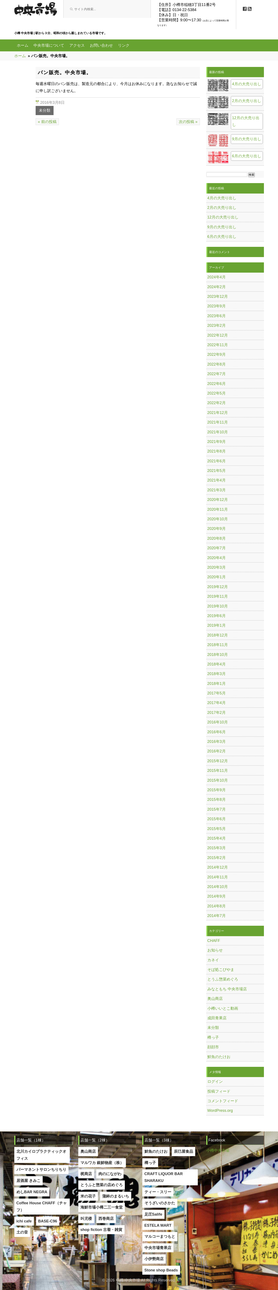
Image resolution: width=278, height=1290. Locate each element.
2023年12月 (217, 296)
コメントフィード (222, 1101)
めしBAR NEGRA (31, 1192)
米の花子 (88, 1196)
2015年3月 (216, 848)
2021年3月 (216, 490)
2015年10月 (217, 780)
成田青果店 (217, 1018)
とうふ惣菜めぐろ (222, 979)
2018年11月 (217, 645)
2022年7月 (216, 374)
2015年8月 (216, 799)
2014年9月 (216, 896)
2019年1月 (216, 625)
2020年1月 (216, 577)
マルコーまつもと (159, 1236)
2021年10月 (217, 432)
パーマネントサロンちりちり (41, 1169)
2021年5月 (216, 471)
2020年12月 (217, 499)
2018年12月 (217, 635)
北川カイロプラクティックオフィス (41, 1154)
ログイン (215, 1081)
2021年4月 (216, 480)
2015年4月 (216, 838)
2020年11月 (217, 509)
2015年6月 (216, 819)
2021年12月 (217, 413)
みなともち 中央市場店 (227, 989)
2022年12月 (217, 335)
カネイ (213, 960)
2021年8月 (216, 451)
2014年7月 (216, 916)
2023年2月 (216, 325)
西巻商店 (106, 1218)
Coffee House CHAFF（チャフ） (41, 1206)
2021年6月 (216, 461)
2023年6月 (216, 316)
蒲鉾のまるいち (115, 1196)
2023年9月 (216, 306)
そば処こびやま (220, 970)
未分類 (44, 110)
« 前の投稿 (47, 122)
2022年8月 (216, 364)
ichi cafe (24, 1221)
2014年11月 (217, 877)
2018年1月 (216, 683)
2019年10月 (217, 606)
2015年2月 (216, 858)
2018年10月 (217, 654)
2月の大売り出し (246, 101)
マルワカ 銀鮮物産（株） (102, 1163)
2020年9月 (216, 528)
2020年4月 (216, 558)
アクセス (77, 45)
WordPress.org (220, 1110)
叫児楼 (86, 1218)
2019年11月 (217, 596)
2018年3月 (216, 674)
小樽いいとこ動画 (222, 1008)
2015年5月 (216, 829)
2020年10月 (217, 519)
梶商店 (86, 1174)
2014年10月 (217, 887)
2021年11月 (217, 422)
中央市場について (48, 45)
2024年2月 (216, 287)
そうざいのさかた (159, 1203)
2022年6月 (216, 384)
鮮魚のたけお (218, 1057)
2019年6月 (216, 616)
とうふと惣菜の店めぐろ (101, 1185)
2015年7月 (216, 809)
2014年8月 (216, 906)
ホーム (22, 45)
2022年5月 (216, 393)
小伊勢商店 (154, 1259)
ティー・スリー (157, 1192)
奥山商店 (215, 998)
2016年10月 (217, 722)
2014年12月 (217, 867)
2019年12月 (217, 587)
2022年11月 (217, 345)
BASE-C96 (47, 1221)
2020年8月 (216, 538)
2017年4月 (216, 703)
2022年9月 (216, 354)
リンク (124, 45)
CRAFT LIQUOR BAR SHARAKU (163, 1177)
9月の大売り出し (246, 139)
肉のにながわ (109, 1174)
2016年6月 (216, 732)
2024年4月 (216, 277)
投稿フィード (218, 1091)
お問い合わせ (101, 45)
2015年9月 (216, 790)
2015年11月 (217, 770)
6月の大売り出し (246, 156)
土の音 (22, 1232)
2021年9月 (216, 442)
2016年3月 (216, 741)
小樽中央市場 (217, 1150)
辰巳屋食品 (183, 1151)
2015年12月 (217, 761)
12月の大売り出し (245, 121)
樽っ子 (213, 1037)
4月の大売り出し (246, 84)
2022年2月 (216, 403)
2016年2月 (216, 751)
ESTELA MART (158, 1225)
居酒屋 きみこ (28, 1181)
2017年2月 (216, 712)
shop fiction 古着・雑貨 (101, 1230)
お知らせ (215, 950)
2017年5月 (216, 693)
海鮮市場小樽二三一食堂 (101, 1207)
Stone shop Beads (161, 1270)
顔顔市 (213, 1047)
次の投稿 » (188, 122)
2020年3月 (216, 567)
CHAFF (213, 941)
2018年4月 (216, 664)
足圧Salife (153, 1214)
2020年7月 (216, 548)
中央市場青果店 (157, 1248)
